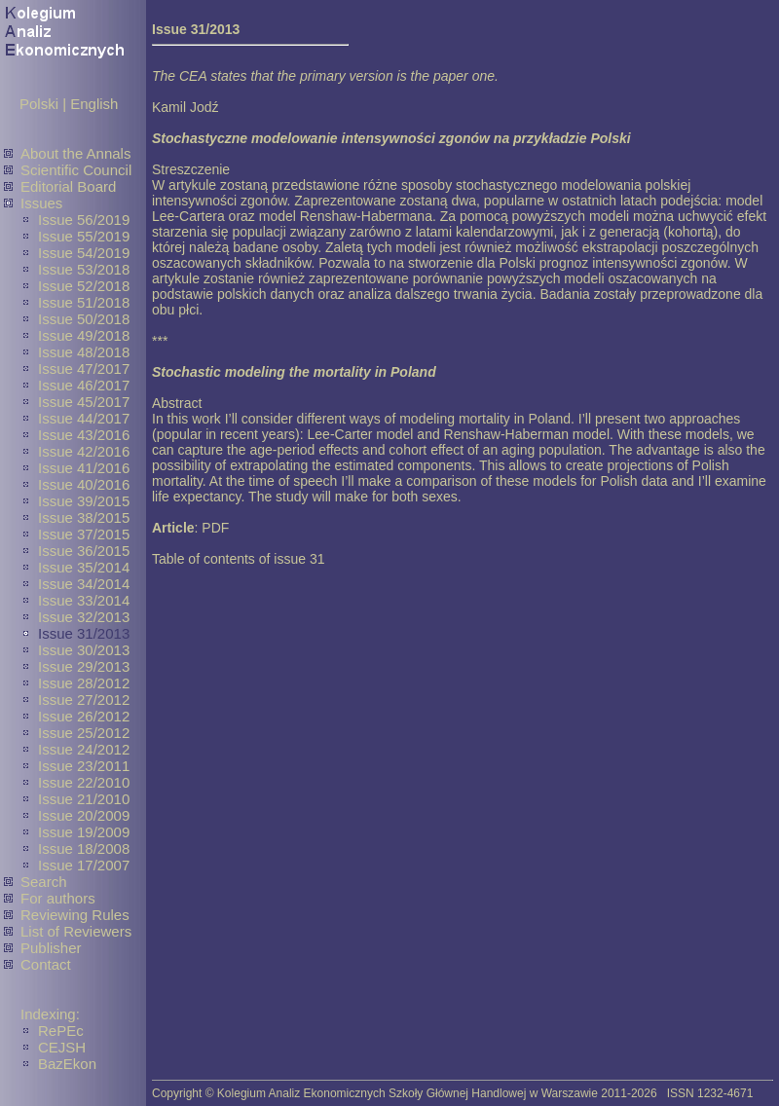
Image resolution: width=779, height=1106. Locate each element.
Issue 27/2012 (84, 699)
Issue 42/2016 (84, 451)
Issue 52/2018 (84, 285)
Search (43, 881)
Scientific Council (75, 170)
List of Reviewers (75, 931)
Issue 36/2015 (84, 550)
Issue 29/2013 (84, 666)
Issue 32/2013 (84, 616)
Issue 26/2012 (84, 716)
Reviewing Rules (75, 914)
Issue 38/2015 (84, 517)
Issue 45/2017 (84, 401)
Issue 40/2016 (84, 484)
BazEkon (67, 1063)
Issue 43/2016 (84, 434)
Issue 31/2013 (84, 633)
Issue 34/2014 (84, 583)
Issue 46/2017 (84, 385)
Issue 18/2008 (84, 848)
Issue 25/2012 (84, 732)
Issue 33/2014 (84, 600)
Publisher (51, 948)
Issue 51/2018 (84, 302)
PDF (215, 527)
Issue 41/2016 (84, 468)
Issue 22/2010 (84, 782)
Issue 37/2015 (84, 534)
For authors (57, 898)
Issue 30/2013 (84, 650)
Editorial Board (68, 186)
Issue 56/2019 (84, 219)
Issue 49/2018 (84, 335)
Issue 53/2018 (84, 269)
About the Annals (75, 153)
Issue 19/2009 (84, 832)
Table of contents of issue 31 (238, 559)
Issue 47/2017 (84, 368)
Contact (45, 964)
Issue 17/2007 (84, 865)
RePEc (61, 1030)
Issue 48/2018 (84, 352)
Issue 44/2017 (84, 418)
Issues (41, 203)
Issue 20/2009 (84, 815)
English (94, 103)
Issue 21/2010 (84, 799)
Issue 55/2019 (84, 236)
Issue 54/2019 (84, 252)
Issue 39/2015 (84, 501)
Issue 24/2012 (84, 749)
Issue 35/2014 (84, 567)
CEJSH (62, 1047)
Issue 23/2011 (84, 765)
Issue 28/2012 (84, 683)
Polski (38, 103)
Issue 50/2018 (84, 319)
